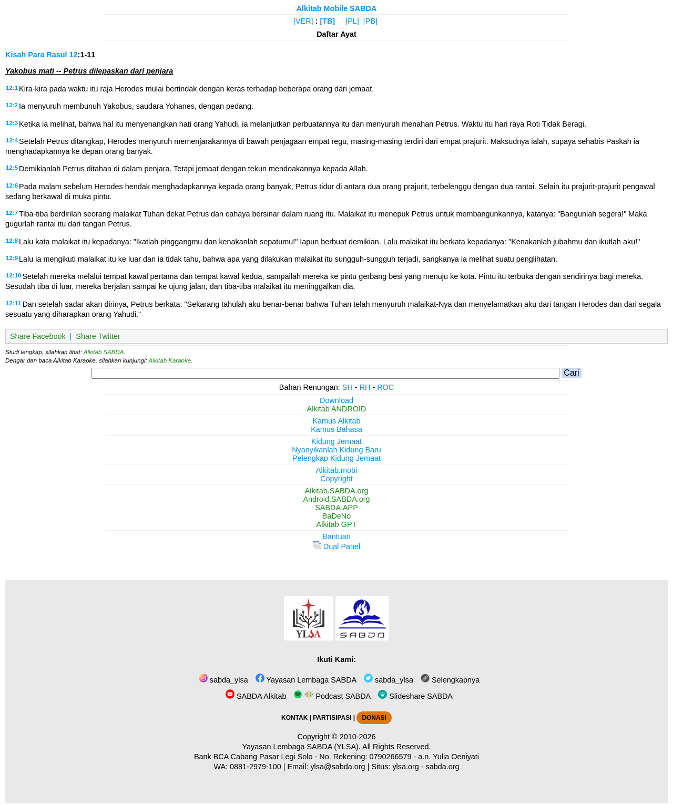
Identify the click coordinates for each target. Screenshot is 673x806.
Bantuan (336, 536)
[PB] (370, 21)
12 (73, 54)
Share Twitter (98, 336)
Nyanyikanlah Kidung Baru (336, 450)
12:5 (12, 167)
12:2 (12, 105)
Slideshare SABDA (415, 696)
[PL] (352, 21)
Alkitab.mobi (336, 470)
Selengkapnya (450, 680)
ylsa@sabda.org (337, 766)
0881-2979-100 (255, 766)
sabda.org (443, 766)
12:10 (13, 275)
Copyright (336, 478)
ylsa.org (405, 766)
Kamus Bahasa (336, 429)
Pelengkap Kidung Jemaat (336, 458)
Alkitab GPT (337, 524)
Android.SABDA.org (336, 499)
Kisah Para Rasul (36, 54)
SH (347, 387)
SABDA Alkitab (256, 696)
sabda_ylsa (223, 680)
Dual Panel (336, 546)
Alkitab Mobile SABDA (337, 8)
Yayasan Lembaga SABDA (306, 680)
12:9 (12, 258)
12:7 (12, 213)
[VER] (303, 21)
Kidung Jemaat (336, 441)
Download (336, 400)
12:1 (12, 88)
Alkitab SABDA (104, 352)
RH (365, 387)
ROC (385, 387)
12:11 (13, 303)
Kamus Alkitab (336, 421)
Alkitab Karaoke (170, 360)
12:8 (12, 240)
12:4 (12, 140)
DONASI (374, 717)
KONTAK (294, 717)
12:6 (12, 185)
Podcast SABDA (332, 696)
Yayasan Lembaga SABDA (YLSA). (301, 746)
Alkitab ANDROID (336, 409)
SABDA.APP (336, 507)
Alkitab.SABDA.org (337, 491)
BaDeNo (336, 516)
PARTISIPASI (332, 717)
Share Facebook (38, 336)
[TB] (327, 21)
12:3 (12, 123)
